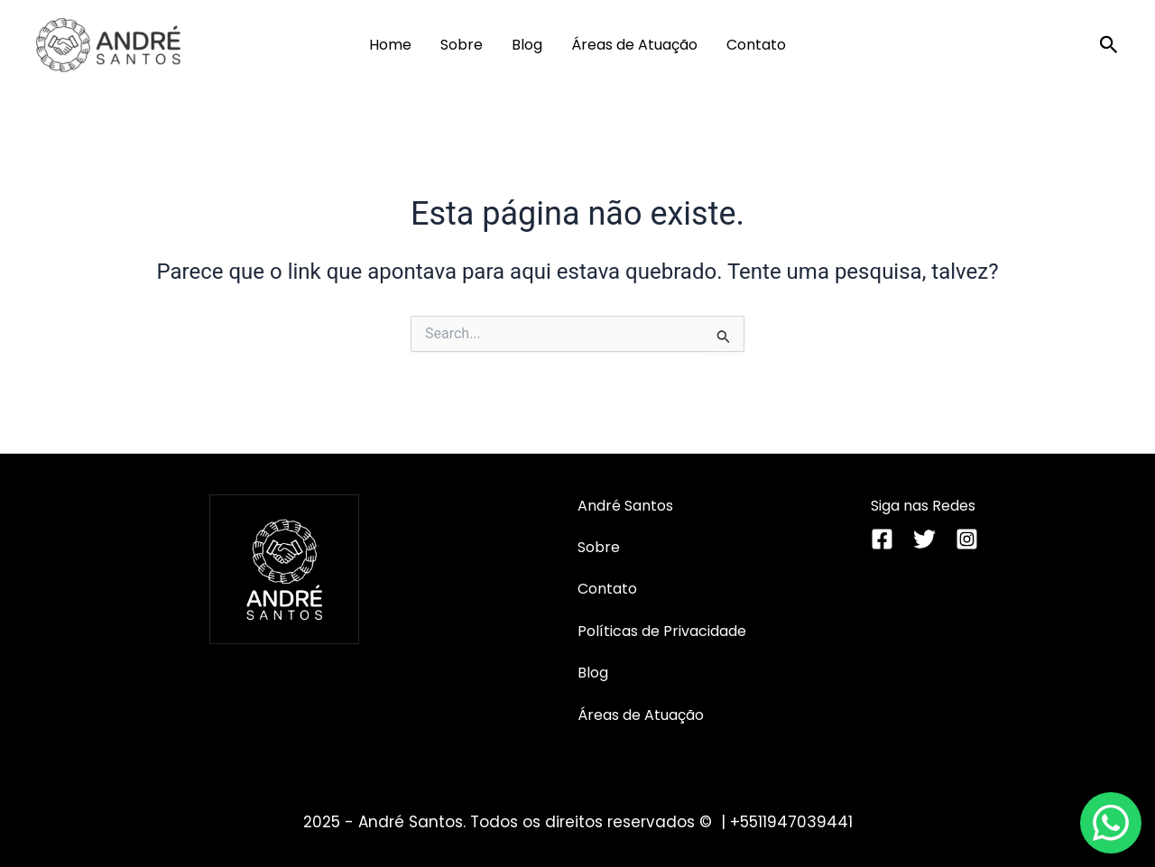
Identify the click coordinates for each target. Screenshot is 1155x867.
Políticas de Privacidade (662, 631)
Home (390, 44)
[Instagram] (967, 539)
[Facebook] (882, 539)
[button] (1109, 45)
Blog (527, 44)
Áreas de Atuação (634, 44)
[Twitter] (924, 539)
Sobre (461, 44)
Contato (756, 44)
